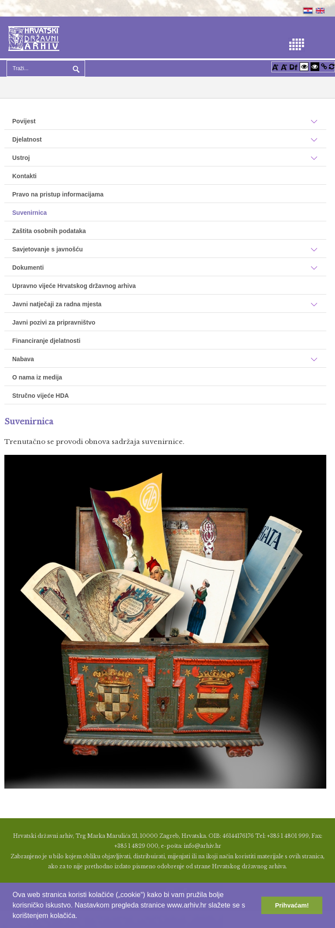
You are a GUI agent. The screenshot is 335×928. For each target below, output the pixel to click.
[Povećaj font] (275, 66)
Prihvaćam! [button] (292, 905)
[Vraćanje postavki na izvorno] (332, 66)
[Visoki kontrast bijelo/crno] (304, 66)
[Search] (46, 68)
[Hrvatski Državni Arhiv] (33, 37)
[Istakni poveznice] (324, 66)
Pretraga (75, 68)
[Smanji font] (283, 66)
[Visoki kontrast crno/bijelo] (315, 66)
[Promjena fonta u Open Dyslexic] (293, 66)
